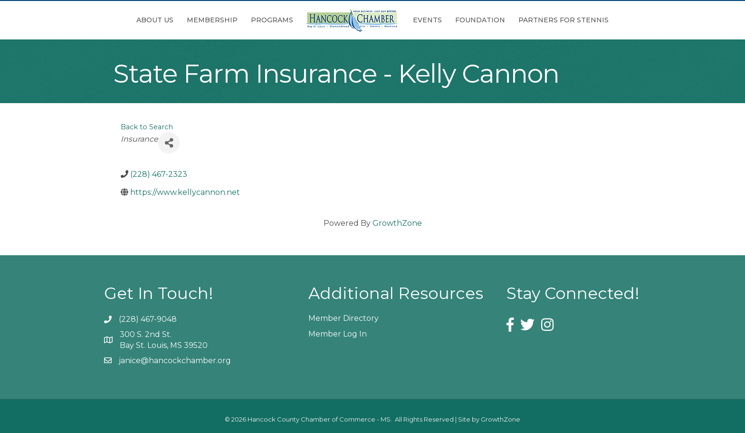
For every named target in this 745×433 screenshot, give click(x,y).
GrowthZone (397, 223)
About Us (154, 20)
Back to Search (147, 127)
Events (427, 20)
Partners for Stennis (563, 20)
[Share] (169, 143)
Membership (212, 20)
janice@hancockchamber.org (175, 360)
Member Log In (337, 333)
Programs (272, 20)
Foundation (480, 20)
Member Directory (343, 318)
